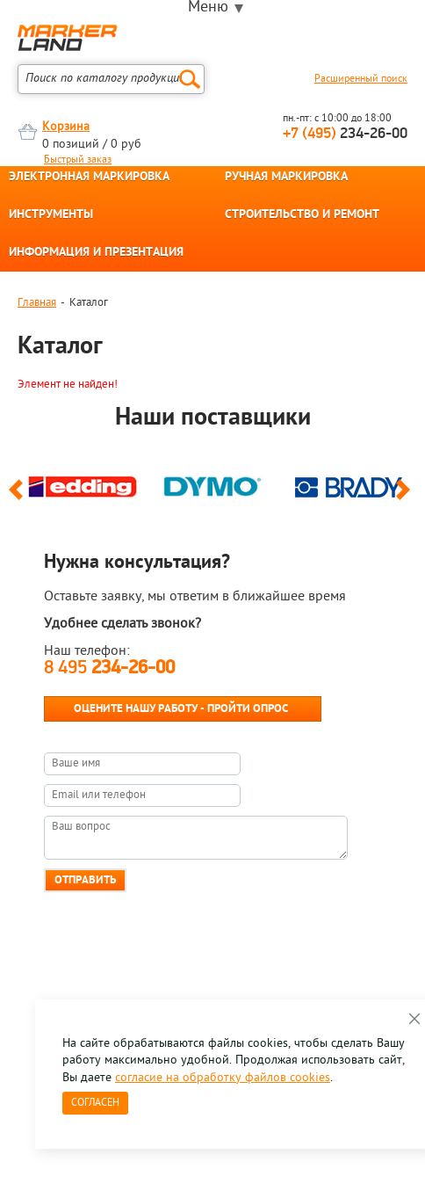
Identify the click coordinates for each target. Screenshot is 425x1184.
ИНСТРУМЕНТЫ (51, 215)
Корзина (66, 127)
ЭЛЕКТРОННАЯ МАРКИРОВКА (89, 177)
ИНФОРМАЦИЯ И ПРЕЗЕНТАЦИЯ (96, 253)
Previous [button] (19, 497)
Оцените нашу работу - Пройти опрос (181, 708)
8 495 (109, 668)
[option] (82, 483)
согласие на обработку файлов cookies (222, 1078)
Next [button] (406, 497)
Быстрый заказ (78, 160)
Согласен (95, 1103)
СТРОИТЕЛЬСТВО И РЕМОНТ (302, 215)
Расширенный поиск (360, 79)
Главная (37, 302)
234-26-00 (345, 134)
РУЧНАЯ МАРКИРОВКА (286, 177)
